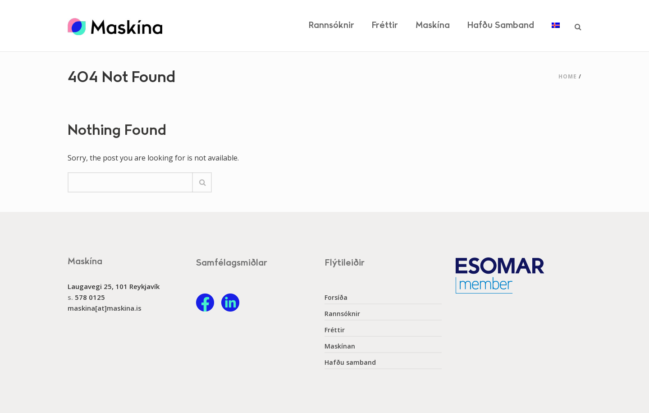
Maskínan (339, 346)
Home (567, 76)
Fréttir (385, 25)
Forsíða (335, 298)
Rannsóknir (331, 25)
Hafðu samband (500, 25)
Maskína (433, 25)
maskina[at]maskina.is (105, 307)
